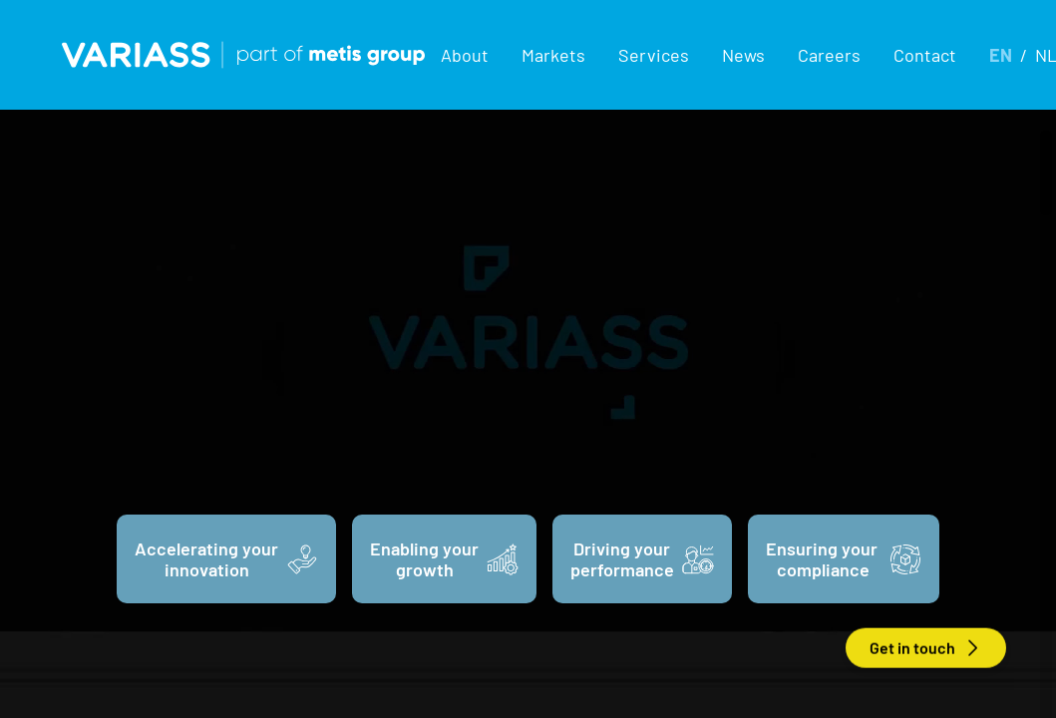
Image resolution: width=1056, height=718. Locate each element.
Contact (924, 55)
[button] (465, 55)
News (743, 55)
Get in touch (926, 648)
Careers (829, 55)
